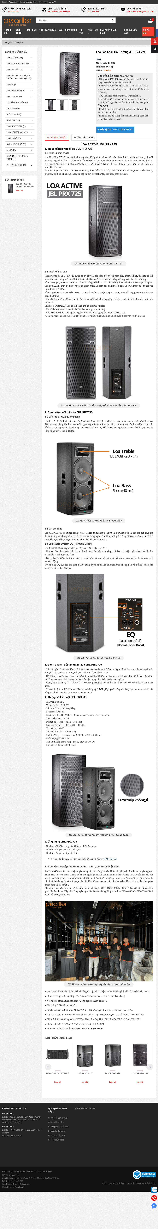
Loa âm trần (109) (15, 58)
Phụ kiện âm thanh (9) (16, 165)
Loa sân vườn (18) (15, 70)
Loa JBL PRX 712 (112, 1073)
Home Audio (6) (13, 120)
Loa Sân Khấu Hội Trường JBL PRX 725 (25, 185)
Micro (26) (11, 150)
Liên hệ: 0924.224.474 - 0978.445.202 (115, 129)
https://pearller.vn (17, 1187)
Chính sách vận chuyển (57, 1118)
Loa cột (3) (11, 84)
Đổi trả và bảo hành (56, 1122)
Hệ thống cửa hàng (56, 1140)
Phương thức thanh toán (58, 1126)
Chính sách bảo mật (56, 1135)
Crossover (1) (13, 108)
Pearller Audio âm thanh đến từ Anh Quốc (138, 1183)
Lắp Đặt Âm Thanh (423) (17, 132)
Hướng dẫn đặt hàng (56, 1131)
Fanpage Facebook (85, 1108)
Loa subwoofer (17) (15, 90)
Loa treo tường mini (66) (18, 64)
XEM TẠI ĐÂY (110, 859)
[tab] (57, 138)
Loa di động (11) (14, 138)
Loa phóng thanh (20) (16, 126)
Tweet (98, 59)
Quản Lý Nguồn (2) (14, 114)
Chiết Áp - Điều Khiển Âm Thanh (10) (17, 157)
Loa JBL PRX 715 (85, 1073)
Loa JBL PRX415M (140, 1073)
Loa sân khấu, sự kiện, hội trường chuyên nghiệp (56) (19, 77)
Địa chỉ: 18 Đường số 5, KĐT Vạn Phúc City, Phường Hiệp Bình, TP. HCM (30, 1178)
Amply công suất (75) (16, 144)
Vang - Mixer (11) (14, 96)
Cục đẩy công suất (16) (17, 102)
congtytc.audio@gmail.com (19, 1184)
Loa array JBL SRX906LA (57, 1073)
